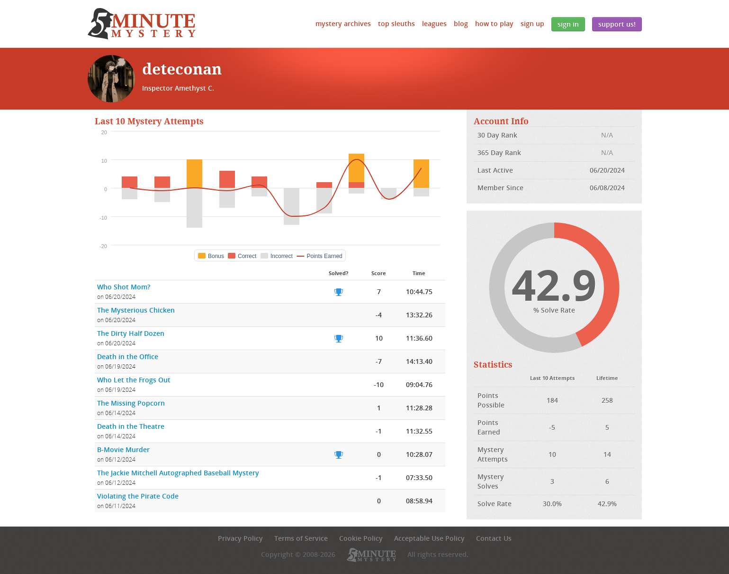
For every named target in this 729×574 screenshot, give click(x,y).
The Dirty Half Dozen (130, 333)
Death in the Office (127, 356)
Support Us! (617, 23)
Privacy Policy (240, 538)
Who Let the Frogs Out (134, 379)
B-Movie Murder (123, 449)
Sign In (568, 23)
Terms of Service (301, 538)
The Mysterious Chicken (136, 310)
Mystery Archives (343, 23)
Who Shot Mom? (123, 286)
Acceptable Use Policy (429, 538)
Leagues (434, 23)
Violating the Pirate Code (138, 495)
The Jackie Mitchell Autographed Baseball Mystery (178, 472)
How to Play (494, 23)
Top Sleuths (396, 23)
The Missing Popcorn (131, 402)
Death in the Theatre (130, 426)
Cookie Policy (361, 538)
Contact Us (494, 538)
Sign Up (532, 23)
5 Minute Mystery (142, 23)
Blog (461, 23)
